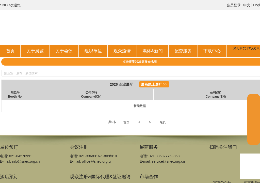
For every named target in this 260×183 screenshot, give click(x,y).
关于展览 (35, 51)
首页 (10, 51)
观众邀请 (122, 51)
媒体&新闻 (152, 51)
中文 (246, 5)
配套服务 (183, 51)
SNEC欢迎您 (10, 5)
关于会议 (64, 51)
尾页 (163, 122)
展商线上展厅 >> (154, 84)
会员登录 (233, 5)
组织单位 (93, 51)
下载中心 (212, 51)
